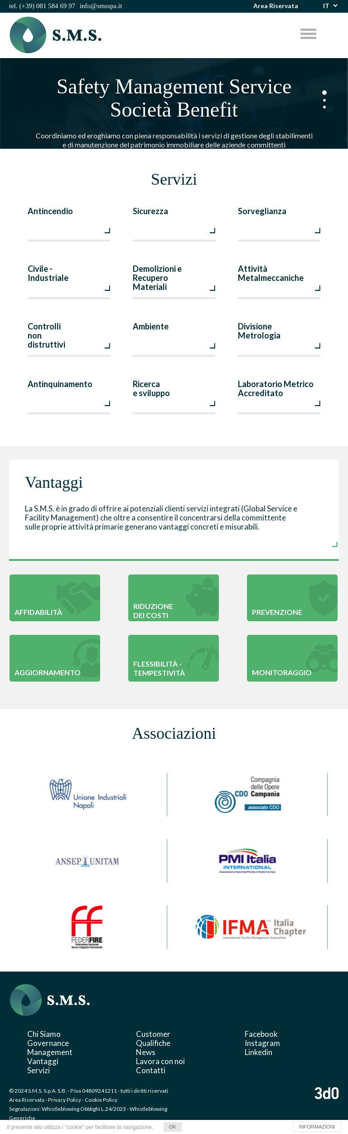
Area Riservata (275, 6)
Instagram (262, 1043)
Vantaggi (42, 1061)
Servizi (38, 1070)
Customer (153, 1034)
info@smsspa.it (101, 6)
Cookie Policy (101, 1099)
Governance (48, 1043)
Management (49, 1052)
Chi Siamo (44, 1034)
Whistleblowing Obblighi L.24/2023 (84, 1108)
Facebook (261, 1034)
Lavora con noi (160, 1061)
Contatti (150, 1070)
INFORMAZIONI (317, 1126)
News (145, 1052)
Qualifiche (153, 1043)
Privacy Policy (64, 1099)
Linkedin (258, 1052)
